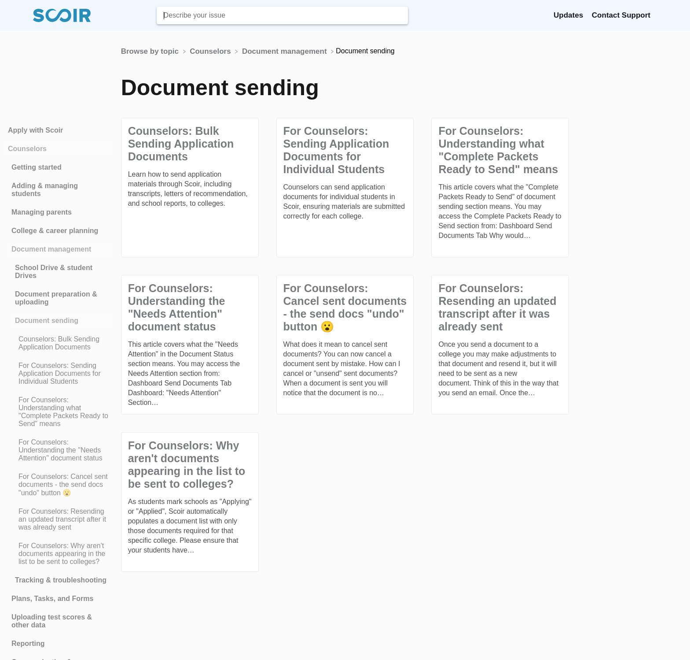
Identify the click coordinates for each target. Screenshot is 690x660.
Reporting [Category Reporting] (28, 643)
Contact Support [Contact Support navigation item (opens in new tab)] (621, 15)
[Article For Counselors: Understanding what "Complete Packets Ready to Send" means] (58, 412)
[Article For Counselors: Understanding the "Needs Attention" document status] (58, 450)
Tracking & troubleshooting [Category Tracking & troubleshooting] (60, 580)
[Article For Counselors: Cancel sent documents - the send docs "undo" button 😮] (58, 485)
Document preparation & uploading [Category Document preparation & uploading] (56, 298)
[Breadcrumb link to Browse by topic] (151, 51)
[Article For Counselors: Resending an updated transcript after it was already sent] (58, 519)
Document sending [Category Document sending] (46, 320)
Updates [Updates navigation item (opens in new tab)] (569, 15)
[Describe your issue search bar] (282, 15)
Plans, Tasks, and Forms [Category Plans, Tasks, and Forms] (52, 598)
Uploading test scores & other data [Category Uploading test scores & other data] (51, 621)
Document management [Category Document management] (51, 249)
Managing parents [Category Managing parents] (41, 212)
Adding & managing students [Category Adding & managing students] (44, 189)
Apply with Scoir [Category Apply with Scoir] (35, 130)
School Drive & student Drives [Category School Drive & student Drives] (53, 271)
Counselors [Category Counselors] (27, 148)
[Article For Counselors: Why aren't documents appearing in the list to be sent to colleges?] (58, 553)
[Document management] (285, 51)
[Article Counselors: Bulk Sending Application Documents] (58, 343)
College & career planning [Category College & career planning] (54, 230)
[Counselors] (211, 51)
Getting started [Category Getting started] (36, 167)
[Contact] (657, 15)
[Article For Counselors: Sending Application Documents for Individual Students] (58, 373)
